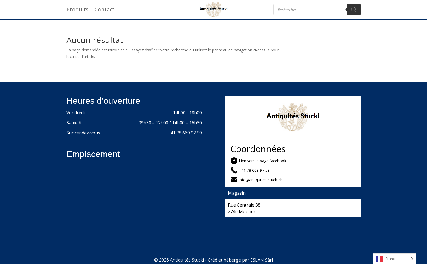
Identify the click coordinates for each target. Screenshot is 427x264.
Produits (77, 10)
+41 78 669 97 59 (185, 133)
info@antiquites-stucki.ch (261, 179)
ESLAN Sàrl (261, 260)
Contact (104, 10)
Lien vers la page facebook (262, 160)
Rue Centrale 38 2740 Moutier (244, 208)
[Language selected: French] (394, 258)
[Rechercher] (354, 9)
